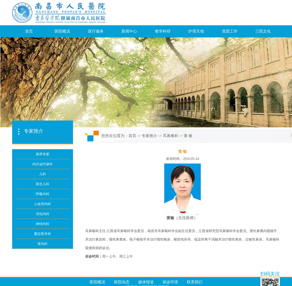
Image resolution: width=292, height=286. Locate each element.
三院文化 (263, 31)
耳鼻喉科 (170, 136)
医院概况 (62, 31)
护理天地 (196, 31)
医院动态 (121, 282)
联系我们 (194, 282)
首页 (29, 31)
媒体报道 (146, 282)
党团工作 (229, 31)
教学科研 (163, 31)
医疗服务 (96, 31)
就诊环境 (170, 282)
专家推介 (149, 136)
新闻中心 (129, 31)
